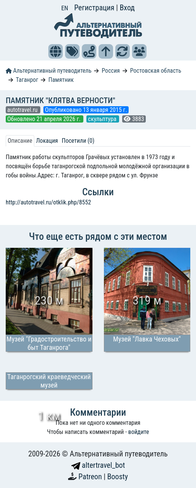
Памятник (60, 79)
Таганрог (27, 79)
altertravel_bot (98, 465)
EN (64, 8)
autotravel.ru (23, 109)
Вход (127, 7)
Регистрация (95, 7)
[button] (55, 51)
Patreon (91, 476)
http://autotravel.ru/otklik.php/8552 (48, 202)
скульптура (103, 119)
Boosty (117, 476)
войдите (138, 431)
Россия (111, 70)
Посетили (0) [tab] (78, 140)
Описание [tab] (20, 140)
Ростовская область (155, 70)
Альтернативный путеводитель (48, 70)
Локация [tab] (47, 140)
